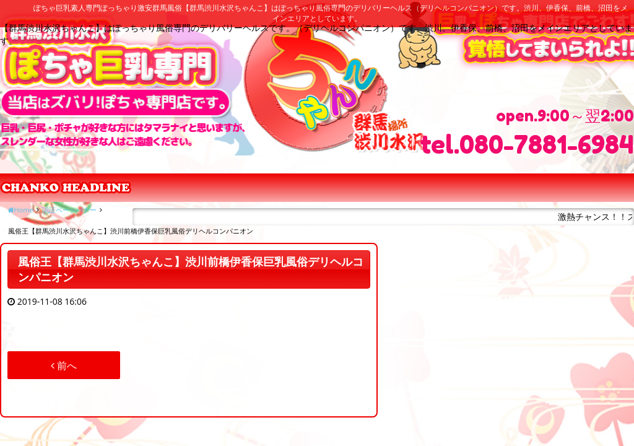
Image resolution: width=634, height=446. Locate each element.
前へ (64, 365)
